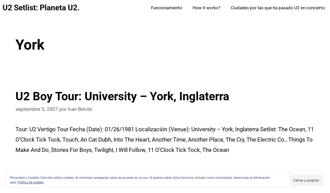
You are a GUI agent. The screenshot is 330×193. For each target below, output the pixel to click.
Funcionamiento (166, 7)
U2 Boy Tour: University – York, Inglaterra (122, 96)
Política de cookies (31, 182)
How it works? (206, 7)
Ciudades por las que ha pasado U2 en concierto (278, 7)
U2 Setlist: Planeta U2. (41, 7)
